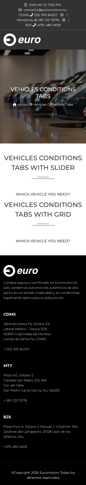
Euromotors (49, 473)
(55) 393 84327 (43, 15)
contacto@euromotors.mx (45, 10)
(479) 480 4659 (47, 25)
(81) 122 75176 (46, 20)
